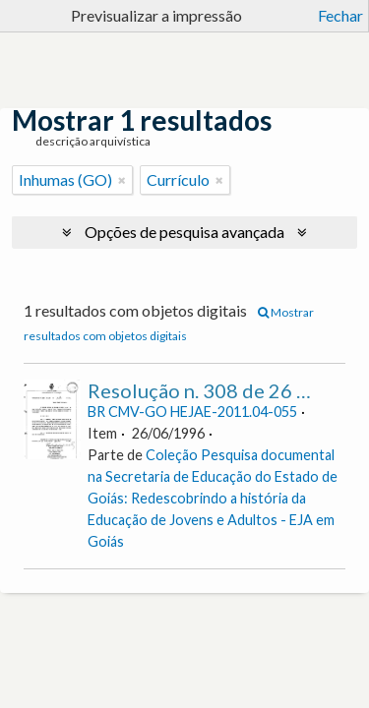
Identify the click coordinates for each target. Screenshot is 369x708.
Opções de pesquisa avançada (184, 231)
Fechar (340, 15)
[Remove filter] (122, 180)
